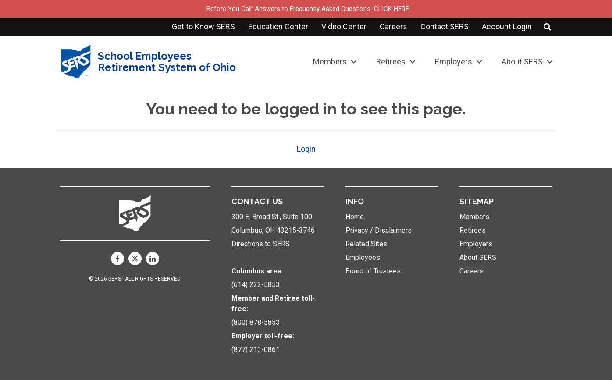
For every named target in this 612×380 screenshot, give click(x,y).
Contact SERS (444, 26)
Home (354, 217)
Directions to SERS (260, 244)
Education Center (278, 26)
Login (306, 148)
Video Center (343, 26)
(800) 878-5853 (255, 322)
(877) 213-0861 (255, 349)
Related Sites (366, 244)
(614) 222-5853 (255, 285)
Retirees (391, 61)
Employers (453, 61)
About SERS (522, 61)
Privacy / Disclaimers (378, 230)
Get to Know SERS (203, 26)
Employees (362, 257)
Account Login (507, 26)
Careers (393, 26)
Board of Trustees (373, 271)
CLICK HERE (391, 9)
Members (330, 61)
